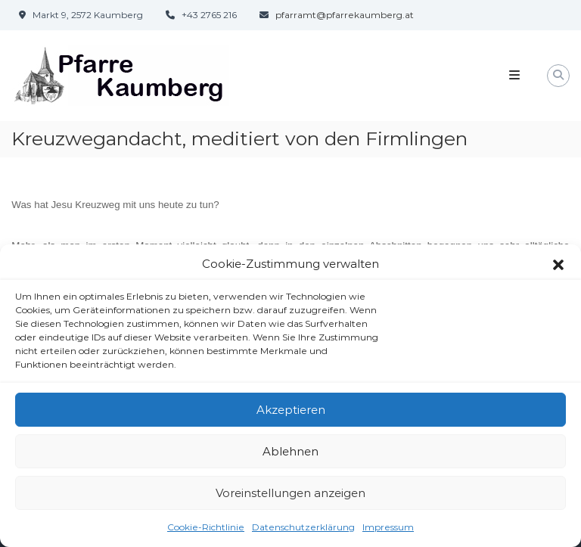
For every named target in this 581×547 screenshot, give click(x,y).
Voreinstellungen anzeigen (290, 498)
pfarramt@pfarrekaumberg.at (344, 14)
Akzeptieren (290, 415)
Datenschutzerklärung (303, 532)
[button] (558, 269)
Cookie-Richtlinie (205, 532)
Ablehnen (290, 456)
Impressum (388, 532)
